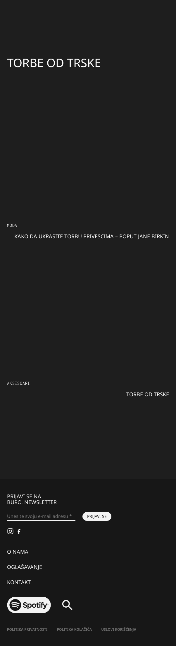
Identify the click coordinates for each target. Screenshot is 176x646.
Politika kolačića (74, 629)
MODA (12, 225)
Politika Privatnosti (27, 629)
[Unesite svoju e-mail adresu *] (41, 516)
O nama (17, 551)
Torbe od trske (147, 394)
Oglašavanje (24, 566)
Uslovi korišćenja (118, 629)
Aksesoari (18, 383)
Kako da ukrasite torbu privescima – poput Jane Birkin (91, 236)
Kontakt (19, 582)
